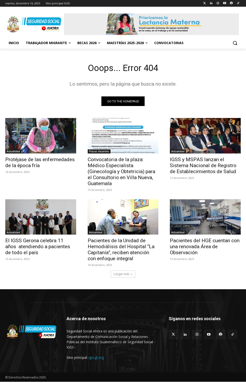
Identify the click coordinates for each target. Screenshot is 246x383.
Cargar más (123, 275)
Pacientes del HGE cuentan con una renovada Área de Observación (205, 248)
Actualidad (13, 152)
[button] (235, 43)
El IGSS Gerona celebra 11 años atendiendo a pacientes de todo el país (37, 248)
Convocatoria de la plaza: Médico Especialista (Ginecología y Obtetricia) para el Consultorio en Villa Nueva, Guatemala (121, 173)
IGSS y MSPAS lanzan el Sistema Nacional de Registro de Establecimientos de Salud (203, 167)
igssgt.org (96, 358)
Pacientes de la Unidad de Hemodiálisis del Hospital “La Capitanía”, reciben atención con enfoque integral (121, 251)
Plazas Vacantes (99, 152)
